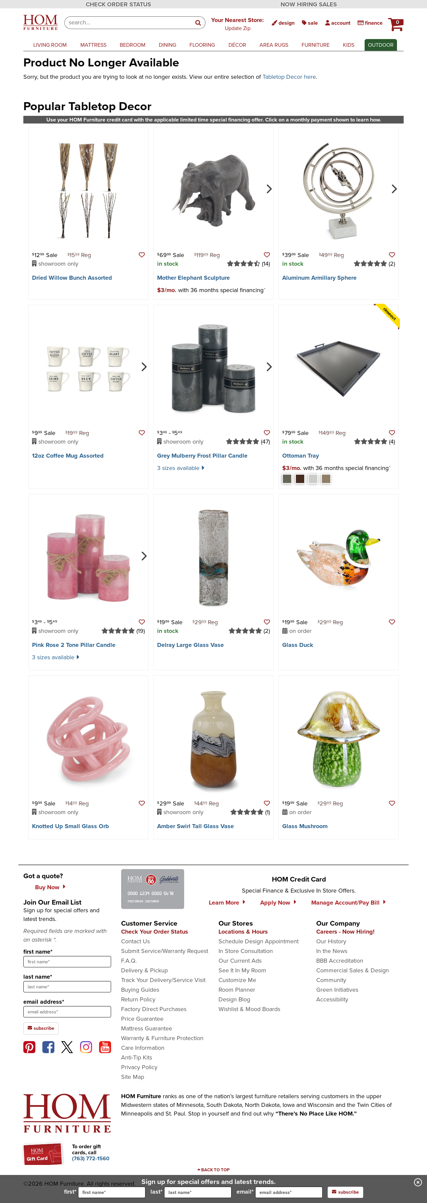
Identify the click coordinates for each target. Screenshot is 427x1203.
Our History (331, 941)
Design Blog (234, 999)
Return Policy (138, 999)
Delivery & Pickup (144, 970)
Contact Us (135, 941)
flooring (202, 45)
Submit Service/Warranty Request (164, 951)
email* (280, 1192)
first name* (37, 951)
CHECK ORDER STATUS (118, 4)
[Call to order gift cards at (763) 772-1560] (90, 1158)
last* (191, 1192)
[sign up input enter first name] (67, 961)
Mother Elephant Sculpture (193, 277)
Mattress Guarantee (146, 1028)
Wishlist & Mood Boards (249, 1009)
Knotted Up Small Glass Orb (70, 826)
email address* (43, 1001)
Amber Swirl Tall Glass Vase (195, 826)
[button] (237, 23)
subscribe (345, 1192)
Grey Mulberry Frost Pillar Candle (202, 455)
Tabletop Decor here (289, 76)
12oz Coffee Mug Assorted (68, 455)
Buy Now (47, 887)
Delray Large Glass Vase (190, 645)
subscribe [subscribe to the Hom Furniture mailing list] (41, 1028)
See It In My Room (242, 970)
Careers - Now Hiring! (345, 931)
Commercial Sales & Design (352, 970)
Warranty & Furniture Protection (162, 1038)
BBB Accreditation (339, 960)
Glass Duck (297, 645)
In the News (331, 951)
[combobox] (127, 22)
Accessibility (332, 999)
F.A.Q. (129, 960)
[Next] (268, 188)
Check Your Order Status (154, 931)
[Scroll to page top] (213, 1170)
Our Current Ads (240, 960)
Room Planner (237, 989)
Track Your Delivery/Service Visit (163, 980)
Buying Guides (140, 989)
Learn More (224, 902)
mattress (93, 45)
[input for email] (289, 1192)
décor (237, 45)
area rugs (274, 45)
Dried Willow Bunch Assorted (72, 277)
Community (331, 980)
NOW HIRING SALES (309, 4)
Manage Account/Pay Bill (345, 902)
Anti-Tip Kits (136, 1057)
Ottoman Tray (300, 455)
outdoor (381, 45)
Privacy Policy (139, 1067)
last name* (37, 976)
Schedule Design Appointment (259, 941)
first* (104, 1192)
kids (348, 45)
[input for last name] (198, 1192)
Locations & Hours (243, 931)
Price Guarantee (142, 1018)
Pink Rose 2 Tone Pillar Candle (73, 645)
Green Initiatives (337, 989)
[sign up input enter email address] (67, 1011)
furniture (316, 45)
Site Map (132, 1076)
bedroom (132, 45)
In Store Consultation (246, 951)
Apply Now (275, 902)
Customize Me (237, 980)
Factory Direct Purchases (153, 1009)
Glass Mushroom (305, 826)
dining (167, 45)
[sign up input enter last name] (67, 986)
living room (50, 45)
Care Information (142, 1047)
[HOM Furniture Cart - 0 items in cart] (395, 21)
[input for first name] (111, 1192)
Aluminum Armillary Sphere (319, 277)
